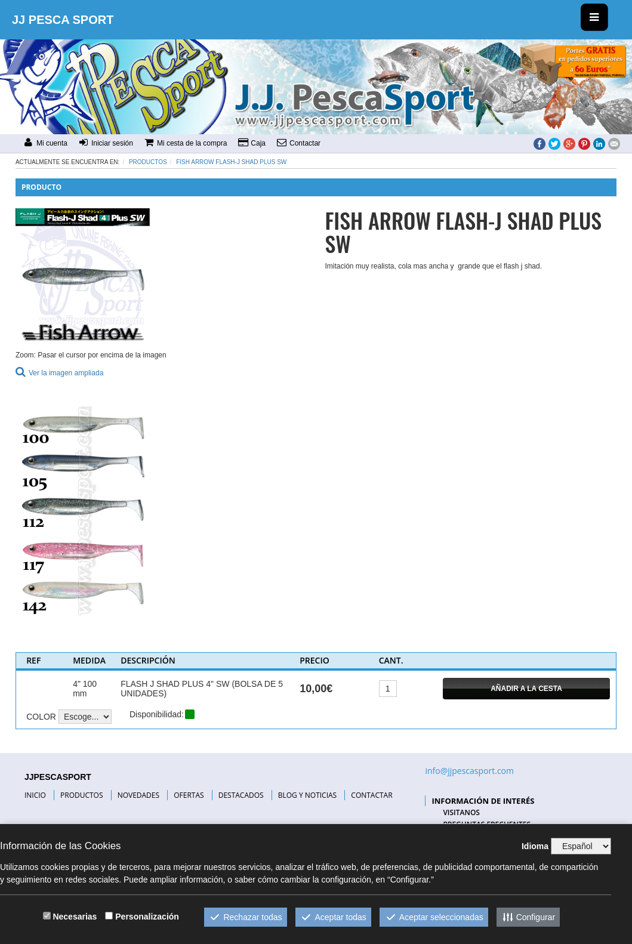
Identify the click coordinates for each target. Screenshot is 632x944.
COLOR (41, 716)
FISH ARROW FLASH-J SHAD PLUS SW (231, 162)
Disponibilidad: (157, 714)
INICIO (35, 795)
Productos (148, 162)
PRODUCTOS (81, 795)
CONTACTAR (371, 795)
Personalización (147, 916)
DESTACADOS (241, 795)
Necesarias (75, 916)
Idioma (535, 846)
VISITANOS (461, 812)
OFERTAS (189, 795)
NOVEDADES (138, 795)
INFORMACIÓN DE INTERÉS (482, 800)
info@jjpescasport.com (469, 770)
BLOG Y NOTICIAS (307, 795)
